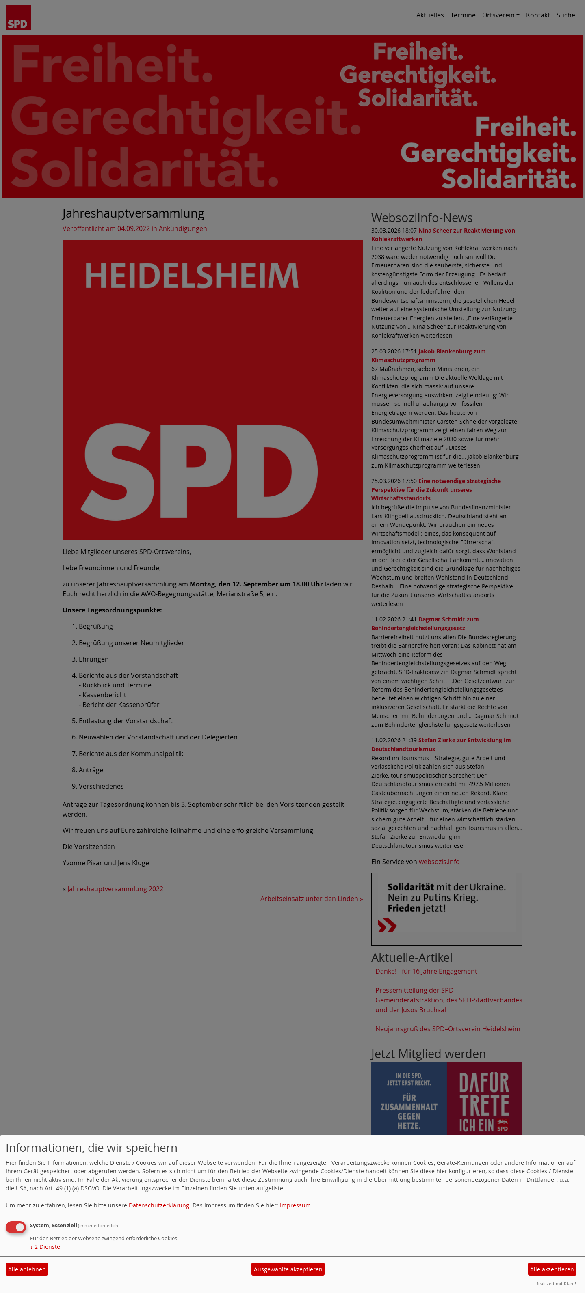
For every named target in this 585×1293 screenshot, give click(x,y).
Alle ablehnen (27, 1269)
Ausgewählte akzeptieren (288, 1269)
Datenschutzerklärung (159, 1205)
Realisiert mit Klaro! (555, 1283)
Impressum (295, 1205)
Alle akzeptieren (552, 1269)
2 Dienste (45, 1246)
